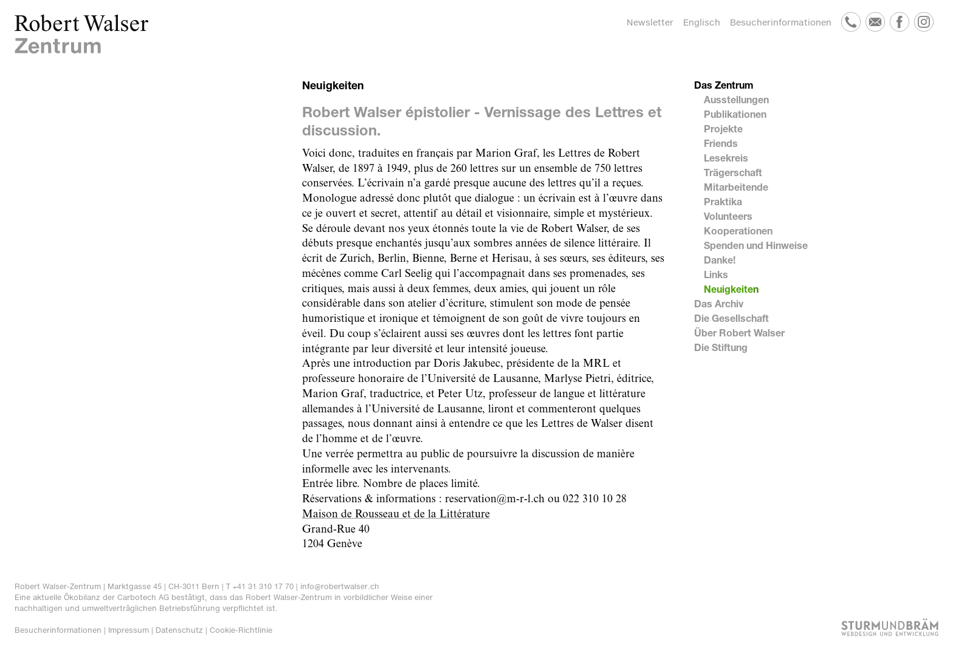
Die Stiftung (721, 347)
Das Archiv (718, 303)
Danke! (719, 259)
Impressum (128, 630)
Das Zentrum (724, 84)
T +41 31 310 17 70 (260, 586)
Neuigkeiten (731, 289)
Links (716, 274)
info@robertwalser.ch (339, 586)
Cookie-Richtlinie (241, 630)
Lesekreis (726, 157)
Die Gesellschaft (731, 318)
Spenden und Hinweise (756, 245)
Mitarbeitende (736, 187)
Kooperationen (738, 230)
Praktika (723, 201)
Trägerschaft (733, 172)
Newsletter (650, 22)
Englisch (701, 22)
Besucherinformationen (780, 22)
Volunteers (728, 216)
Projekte (723, 128)
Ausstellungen (736, 99)
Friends (721, 143)
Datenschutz (179, 630)
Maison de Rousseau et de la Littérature (396, 514)
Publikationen (735, 114)
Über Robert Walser (739, 332)
